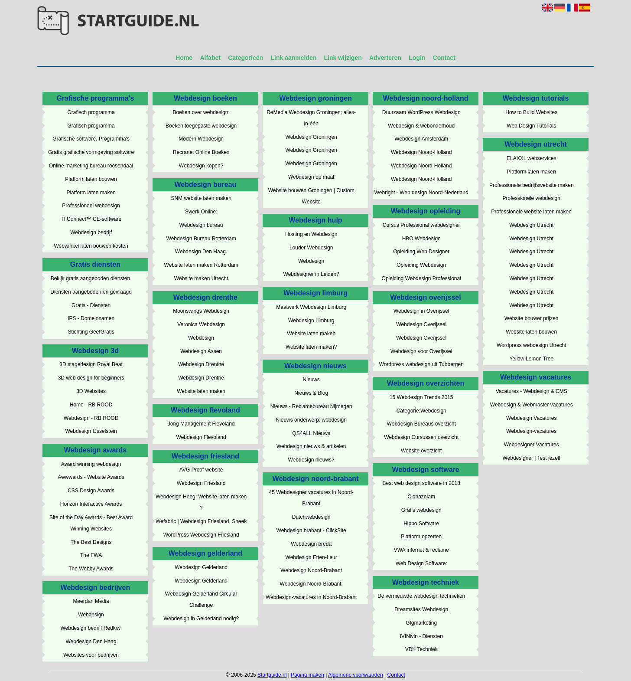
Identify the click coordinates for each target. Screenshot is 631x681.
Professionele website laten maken (531, 212)
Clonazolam (421, 497)
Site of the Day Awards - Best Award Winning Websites (91, 523)
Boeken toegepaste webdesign (201, 126)
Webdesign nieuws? (311, 460)
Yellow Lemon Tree (531, 359)
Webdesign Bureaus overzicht (421, 424)
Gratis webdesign (421, 510)
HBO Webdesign (421, 239)
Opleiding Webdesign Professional (421, 278)
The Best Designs (91, 542)
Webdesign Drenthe (201, 364)
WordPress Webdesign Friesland (201, 535)
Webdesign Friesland (201, 483)
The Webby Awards (91, 569)
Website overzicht (421, 451)
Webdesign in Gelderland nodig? (201, 619)
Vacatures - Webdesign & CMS (531, 391)
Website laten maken (201, 391)
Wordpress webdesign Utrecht (531, 345)
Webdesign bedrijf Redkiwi (90, 628)
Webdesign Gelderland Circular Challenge (201, 599)
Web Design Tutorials (531, 126)
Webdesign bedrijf (91, 232)
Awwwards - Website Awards (91, 477)
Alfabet (210, 57)
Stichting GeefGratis (91, 332)
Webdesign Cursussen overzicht (421, 437)
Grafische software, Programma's (91, 139)
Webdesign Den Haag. (201, 252)
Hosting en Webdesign (311, 234)
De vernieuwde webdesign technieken (421, 596)
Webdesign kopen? (201, 166)
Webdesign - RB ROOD (91, 418)
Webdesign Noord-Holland (421, 152)
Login (417, 57)
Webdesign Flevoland (201, 437)
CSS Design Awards (91, 491)
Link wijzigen (343, 57)
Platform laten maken (90, 193)
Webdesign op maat (311, 177)
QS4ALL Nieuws (311, 433)
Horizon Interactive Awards (91, 504)
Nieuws (310, 380)
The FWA (91, 555)
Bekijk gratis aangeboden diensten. (91, 278)
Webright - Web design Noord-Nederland (421, 193)
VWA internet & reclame (421, 550)
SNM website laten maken (201, 198)
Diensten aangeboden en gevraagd (91, 292)
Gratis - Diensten (91, 305)
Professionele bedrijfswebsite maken (531, 185)
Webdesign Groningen (311, 137)
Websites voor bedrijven (91, 655)
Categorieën (245, 57)
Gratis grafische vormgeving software (91, 152)
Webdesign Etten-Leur (311, 557)
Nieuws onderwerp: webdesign (311, 420)
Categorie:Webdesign (421, 411)
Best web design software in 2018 (421, 483)
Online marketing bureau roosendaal (91, 166)
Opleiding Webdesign (421, 265)
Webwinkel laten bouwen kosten (91, 246)
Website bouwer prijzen (531, 318)
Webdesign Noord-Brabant (311, 570)
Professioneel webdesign (91, 206)
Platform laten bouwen (91, 179)
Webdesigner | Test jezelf (531, 458)
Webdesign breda (311, 544)
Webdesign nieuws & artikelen (311, 446)
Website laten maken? (311, 347)
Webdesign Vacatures (531, 418)
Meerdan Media (91, 601)
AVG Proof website (201, 470)
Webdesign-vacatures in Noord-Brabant (311, 597)
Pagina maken (307, 675)
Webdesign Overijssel (421, 324)
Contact (444, 57)
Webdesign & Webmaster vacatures (531, 405)
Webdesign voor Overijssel (421, 351)
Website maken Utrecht (201, 278)
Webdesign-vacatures (531, 431)
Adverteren (385, 57)
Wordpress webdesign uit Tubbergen (421, 364)
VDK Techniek (421, 649)
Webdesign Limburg (311, 321)
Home (184, 57)
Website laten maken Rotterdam (201, 265)
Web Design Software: (421, 563)
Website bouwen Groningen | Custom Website (311, 196)
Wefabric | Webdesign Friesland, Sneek (201, 521)
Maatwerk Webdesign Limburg (311, 307)
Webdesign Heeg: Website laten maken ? (201, 502)
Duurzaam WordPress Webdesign (421, 112)
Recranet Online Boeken (201, 152)
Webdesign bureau (201, 225)
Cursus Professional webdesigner (421, 225)
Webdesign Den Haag (90, 641)
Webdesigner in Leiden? (311, 274)
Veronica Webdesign (201, 324)
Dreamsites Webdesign (421, 609)
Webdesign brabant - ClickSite (311, 530)
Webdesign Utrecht (531, 225)
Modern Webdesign (201, 139)
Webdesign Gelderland (201, 567)
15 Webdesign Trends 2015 (421, 397)
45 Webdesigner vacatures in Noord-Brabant (311, 498)
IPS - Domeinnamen (91, 318)
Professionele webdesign (531, 198)
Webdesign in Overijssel (421, 311)
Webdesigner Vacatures (531, 445)
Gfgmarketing (421, 623)
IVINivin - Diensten (421, 636)
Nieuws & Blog (311, 393)
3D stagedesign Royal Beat (90, 364)
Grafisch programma (90, 112)
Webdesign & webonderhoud (421, 126)
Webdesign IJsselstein (91, 431)
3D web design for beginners (91, 378)
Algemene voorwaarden (355, 675)
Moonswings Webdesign (201, 311)
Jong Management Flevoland (201, 424)
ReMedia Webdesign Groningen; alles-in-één (311, 118)
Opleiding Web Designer (421, 252)
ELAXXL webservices (531, 158)
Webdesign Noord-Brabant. (311, 584)
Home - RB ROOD (91, 405)
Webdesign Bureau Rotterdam (201, 239)
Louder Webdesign (311, 248)
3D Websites (91, 391)
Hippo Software (421, 524)
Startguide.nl (271, 675)
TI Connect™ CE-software (91, 219)
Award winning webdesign (91, 464)
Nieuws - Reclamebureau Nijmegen (311, 406)
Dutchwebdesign (311, 517)
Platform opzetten (421, 537)
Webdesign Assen (201, 351)
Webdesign (91, 615)
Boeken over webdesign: (200, 112)
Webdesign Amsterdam (421, 139)
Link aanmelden (293, 57)
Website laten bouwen (531, 332)
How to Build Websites (531, 112)
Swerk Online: (201, 212)
